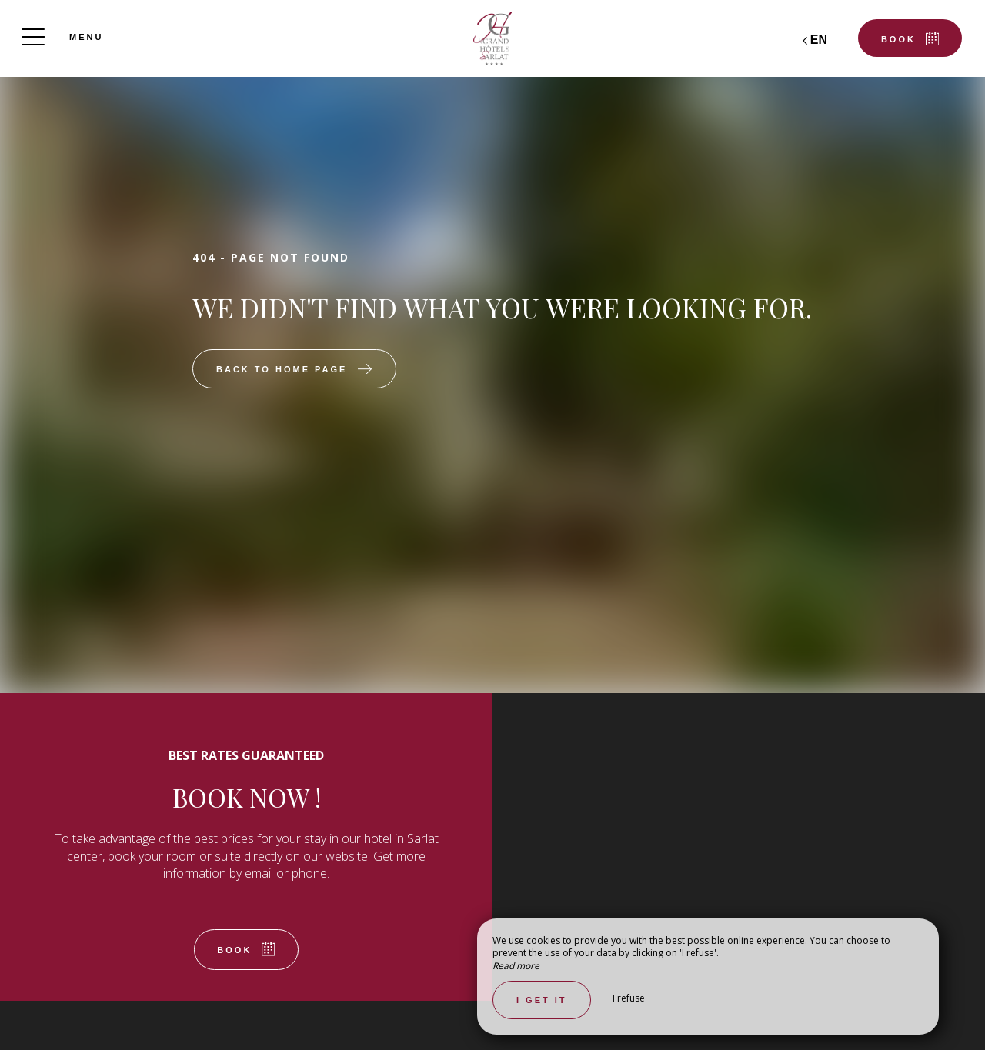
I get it (541, 1000)
